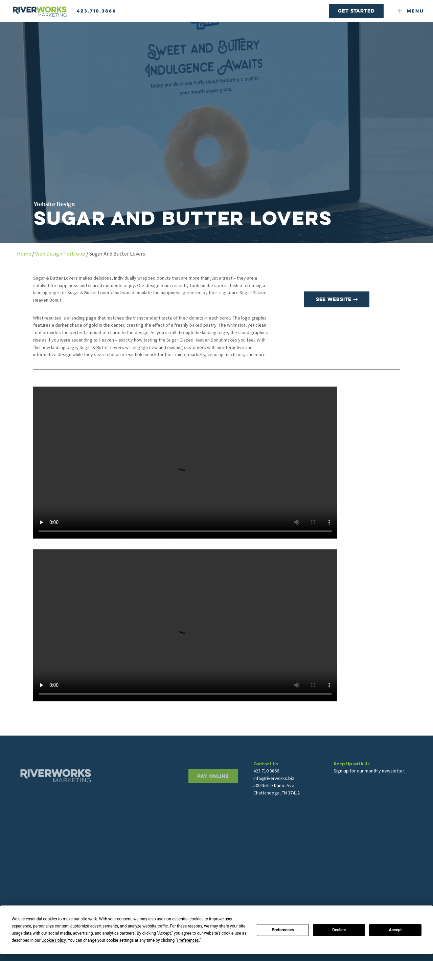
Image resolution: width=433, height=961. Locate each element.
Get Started (356, 10)
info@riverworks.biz (273, 794)
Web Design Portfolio (60, 253)
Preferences (283, 929)
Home (24, 253)
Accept (395, 929)
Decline (339, 929)
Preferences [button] (188, 940)
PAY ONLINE (213, 795)
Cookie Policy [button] (54, 940)
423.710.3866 (96, 11)
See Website (337, 299)
